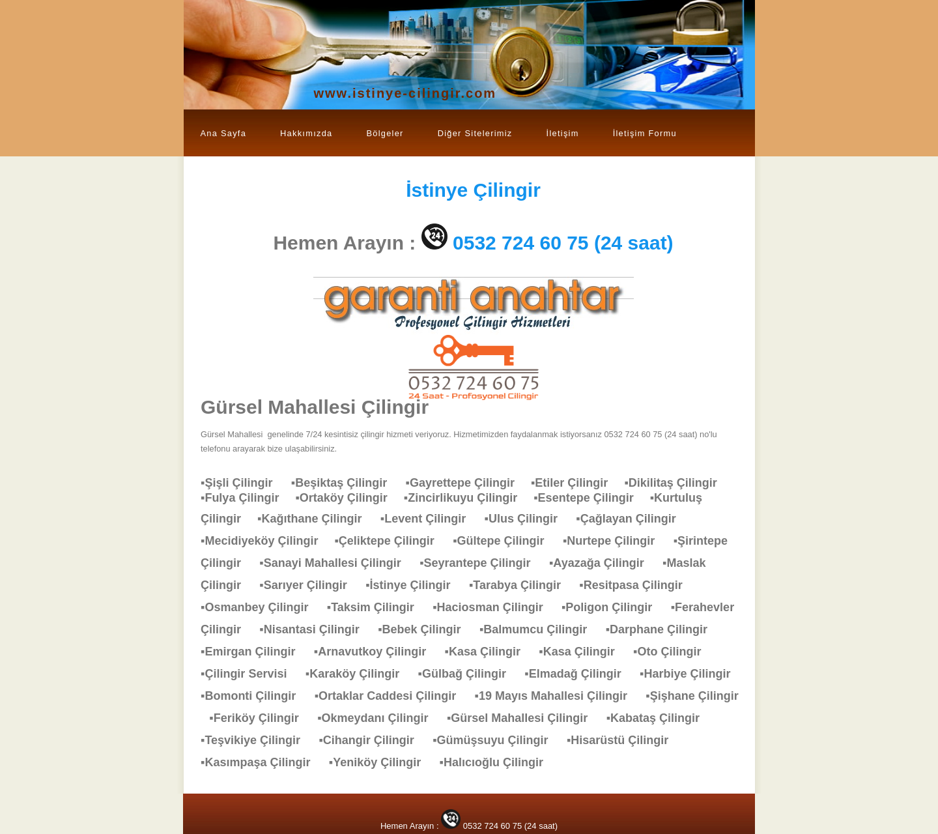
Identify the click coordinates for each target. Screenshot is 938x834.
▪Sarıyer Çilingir (309, 585)
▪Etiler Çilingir (577, 482)
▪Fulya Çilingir (248, 497)
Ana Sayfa (224, 133)
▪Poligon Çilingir (613, 607)
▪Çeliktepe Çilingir (390, 540)
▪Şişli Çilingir (243, 482)
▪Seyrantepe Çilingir (481, 562)
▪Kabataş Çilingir (659, 718)
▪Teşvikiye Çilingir (257, 740)
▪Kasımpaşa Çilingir (262, 762)
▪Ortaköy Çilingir (349, 497)
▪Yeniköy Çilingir (381, 762)
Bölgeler (384, 133)
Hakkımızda (306, 133)
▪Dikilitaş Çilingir (677, 482)
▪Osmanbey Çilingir (261, 607)
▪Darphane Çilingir (663, 629)
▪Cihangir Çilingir (373, 740)
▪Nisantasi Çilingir (315, 629)
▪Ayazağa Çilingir (603, 562)
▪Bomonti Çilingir (255, 695)
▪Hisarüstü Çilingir (624, 740)
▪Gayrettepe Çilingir (468, 482)
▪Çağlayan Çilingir (632, 518)
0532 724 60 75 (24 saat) (563, 242)
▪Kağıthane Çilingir (316, 518)
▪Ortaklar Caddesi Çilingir (392, 695)
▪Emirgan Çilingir (254, 651)
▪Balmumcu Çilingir (539, 629)
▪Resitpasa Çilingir (637, 585)
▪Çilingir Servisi (250, 673)
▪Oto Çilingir (673, 651)
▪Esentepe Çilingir (591, 497)
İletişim (563, 133)
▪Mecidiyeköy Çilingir (267, 540)
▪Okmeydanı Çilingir (379, 718)
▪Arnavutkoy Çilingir (376, 651)
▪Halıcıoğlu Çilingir (498, 762)
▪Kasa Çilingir (489, 651)
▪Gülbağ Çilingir (468, 673)
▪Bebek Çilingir (426, 629)
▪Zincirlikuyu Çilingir (468, 497)
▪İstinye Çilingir (414, 585)
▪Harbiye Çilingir (691, 673)
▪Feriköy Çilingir (260, 718)
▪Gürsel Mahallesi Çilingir (524, 718)
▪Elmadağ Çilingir (579, 673)
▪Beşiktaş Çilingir (345, 482)
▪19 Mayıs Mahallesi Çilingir (557, 695)
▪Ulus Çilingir (528, 518)
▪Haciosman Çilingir (494, 607)
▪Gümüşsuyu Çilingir (497, 740)
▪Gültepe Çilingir (505, 540)
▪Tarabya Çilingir (521, 585)
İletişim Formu (645, 133)
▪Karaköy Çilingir (359, 673)
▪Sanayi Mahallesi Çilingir (336, 562)
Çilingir (473, 190)
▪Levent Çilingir (429, 518)
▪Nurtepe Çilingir (615, 540)
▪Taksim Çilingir (377, 607)
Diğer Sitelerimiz (475, 133)
